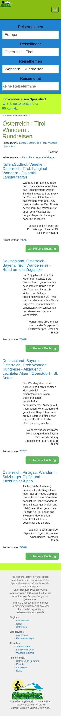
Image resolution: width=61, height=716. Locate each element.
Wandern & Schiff (25, 653)
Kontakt (10, 108)
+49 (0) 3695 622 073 (20, 103)
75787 (23, 451)
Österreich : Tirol (37, 143)
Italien (19, 623)
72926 (23, 547)
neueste (39, 157)
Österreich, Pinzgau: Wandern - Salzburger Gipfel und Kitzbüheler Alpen (29, 476)
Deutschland (22, 620)
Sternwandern (23, 646)
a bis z (23, 157)
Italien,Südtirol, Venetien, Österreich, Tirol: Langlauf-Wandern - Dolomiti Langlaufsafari (25, 170)
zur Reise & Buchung (42, 248)
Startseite (7, 115)
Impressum (21, 667)
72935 (23, 339)
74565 (23, 240)
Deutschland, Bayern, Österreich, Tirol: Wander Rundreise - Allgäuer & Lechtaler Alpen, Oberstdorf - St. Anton (30, 369)
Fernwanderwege (25, 638)
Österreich (21, 627)
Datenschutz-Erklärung (27, 661)
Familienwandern (25, 649)
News (19, 670)
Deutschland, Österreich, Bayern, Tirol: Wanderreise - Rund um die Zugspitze (26, 265)
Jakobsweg (22, 635)
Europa (23, 143)
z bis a (30, 157)
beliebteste (48, 157)
